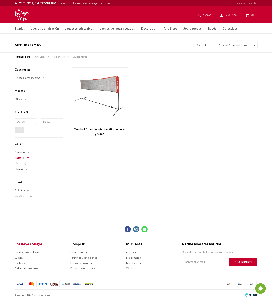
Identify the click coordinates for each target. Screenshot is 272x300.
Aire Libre (170, 28)
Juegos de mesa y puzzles (117, 28)
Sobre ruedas (192, 28)
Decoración (149, 28)
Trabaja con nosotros (26, 268)
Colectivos (230, 28)
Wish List (131, 268)
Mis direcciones (135, 262)
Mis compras (133, 257)
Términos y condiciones (83, 257)
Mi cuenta (131, 252)
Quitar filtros (80, 56)
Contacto (240, 3)
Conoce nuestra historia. (28, 252)
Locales (253, 3)
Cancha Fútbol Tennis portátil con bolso (100, 129)
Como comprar (78, 252)
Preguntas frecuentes (82, 268)
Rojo (60, 56)
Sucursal (19, 257)
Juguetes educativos (79, 28)
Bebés (212, 28)
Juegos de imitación (45, 28)
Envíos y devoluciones (82, 262)
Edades (20, 28)
